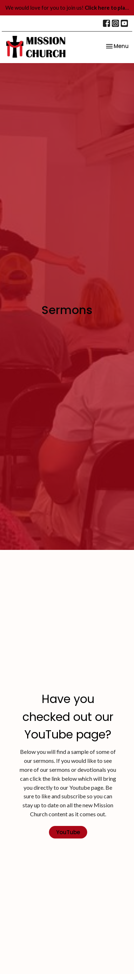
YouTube (68, 832)
